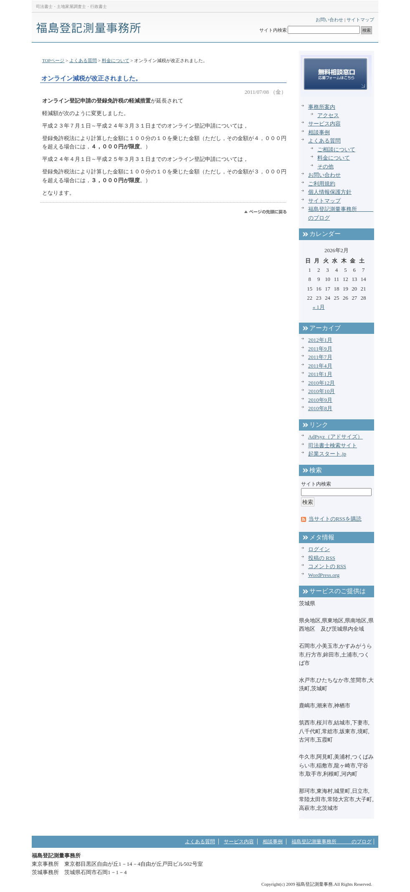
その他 (325, 167)
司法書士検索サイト (332, 446)
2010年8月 (320, 408)
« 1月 (319, 307)
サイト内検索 (273, 30)
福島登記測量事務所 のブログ (331, 841)
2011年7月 (320, 357)
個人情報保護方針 (330, 192)
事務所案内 (321, 107)
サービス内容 (324, 124)
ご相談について (336, 150)
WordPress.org (323, 575)
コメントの (327, 566)
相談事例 (319, 132)
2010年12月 (321, 383)
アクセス (328, 115)
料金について (115, 60)
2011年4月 (320, 366)
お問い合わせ (329, 19)
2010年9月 (320, 400)
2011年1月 (320, 374)
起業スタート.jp (327, 454)
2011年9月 (320, 349)
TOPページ (53, 60)
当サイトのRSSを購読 (335, 519)
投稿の (321, 558)
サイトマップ (360, 19)
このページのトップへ (265, 212)
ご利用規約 (321, 184)
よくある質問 (83, 60)
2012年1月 (320, 340)
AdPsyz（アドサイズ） (335, 437)
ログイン (319, 549)
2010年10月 (321, 391)
